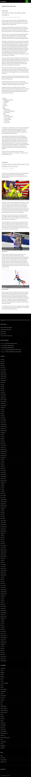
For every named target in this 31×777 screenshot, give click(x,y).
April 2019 (2, 541)
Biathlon (2, 674)
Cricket (2, 680)
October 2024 (3, 403)
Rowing (2, 714)
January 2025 (3, 396)
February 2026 (3, 369)
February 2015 (3, 631)
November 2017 (3, 570)
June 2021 (2, 487)
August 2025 (3, 382)
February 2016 (3, 606)
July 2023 (2, 434)
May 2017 (2, 579)
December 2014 (3, 635)
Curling (2, 685)
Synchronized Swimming (5, 737)
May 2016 (2, 602)
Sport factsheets (3, 731)
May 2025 (2, 388)
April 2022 (2, 466)
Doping (2, 687)
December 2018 (3, 549)
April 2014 (2, 652)
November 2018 (3, 551)
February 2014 (3, 656)
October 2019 (3, 528)
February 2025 (3, 394)
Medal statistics (3, 706)
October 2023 (3, 428)
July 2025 (2, 384)
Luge (1, 703)
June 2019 (2, 537)
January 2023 (3, 447)
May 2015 (2, 625)
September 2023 (3, 430)
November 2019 (3, 526)
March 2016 (3, 604)
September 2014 (3, 641)
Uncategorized (5, 10)
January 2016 (3, 608)
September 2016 (3, 593)
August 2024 (3, 407)
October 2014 (3, 639)
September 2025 (3, 380)
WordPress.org (3, 761)
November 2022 (3, 451)
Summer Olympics (4, 733)
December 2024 (3, 399)
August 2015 (3, 618)
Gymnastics (3, 697)
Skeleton (2, 720)
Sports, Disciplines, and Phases (14, 14)
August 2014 (3, 644)
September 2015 (3, 616)
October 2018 (3, 554)
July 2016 (2, 597)
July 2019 (2, 535)
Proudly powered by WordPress (5, 775)
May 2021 (2, 489)
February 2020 (3, 520)
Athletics (2, 670)
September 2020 (3, 505)
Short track (3, 718)
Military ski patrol (4, 708)
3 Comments (18, 17)
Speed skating (3, 729)
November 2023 (3, 426)
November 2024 (3, 401)
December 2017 (3, 568)
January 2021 (3, 497)
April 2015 (2, 627)
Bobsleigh (2, 676)
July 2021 (2, 484)
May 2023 (2, 438)
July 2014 (2, 646)
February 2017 (3, 585)
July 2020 (2, 510)
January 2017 (3, 587)
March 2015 (3, 629)
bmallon (12, 17)
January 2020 (3, 522)
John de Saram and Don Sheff (6, 329)
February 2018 (3, 564)
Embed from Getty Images (5, 231)
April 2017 (2, 581)
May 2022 (2, 463)
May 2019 (2, 539)
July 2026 (2, 359)
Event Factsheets (4, 689)
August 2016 (3, 595)
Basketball (2, 672)
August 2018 (3, 558)
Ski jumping (3, 722)
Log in (2, 755)
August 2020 (3, 507)
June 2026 (2, 361)
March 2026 (3, 367)
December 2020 (3, 499)
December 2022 (3, 449)
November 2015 (3, 612)
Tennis (2, 739)
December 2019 (3, 524)
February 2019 (3, 545)
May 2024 (2, 413)
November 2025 (3, 376)
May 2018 (2, 562)
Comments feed (3, 759)
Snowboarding (3, 724)
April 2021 (2, 491)
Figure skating (3, 691)
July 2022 (2, 459)
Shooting (2, 716)
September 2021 (3, 480)
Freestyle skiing (3, 695)
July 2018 (2, 560)
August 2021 (3, 482)
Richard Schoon (3, 331)
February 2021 (3, 495)
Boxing (2, 678)
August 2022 (3, 457)
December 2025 (3, 373)
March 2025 (3, 392)
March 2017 (3, 583)
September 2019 (3, 530)
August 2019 (3, 533)
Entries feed (3, 757)
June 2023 (2, 436)
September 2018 (3, 556)
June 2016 (2, 600)
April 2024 (2, 415)
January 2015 (3, 633)
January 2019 (3, 547)
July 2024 (2, 409)
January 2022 (3, 472)
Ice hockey (2, 699)
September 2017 (3, 574)
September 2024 (3, 405)
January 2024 (3, 422)
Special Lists (3, 727)
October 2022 (3, 453)
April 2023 (2, 440)
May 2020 (2, 514)
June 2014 (2, 648)
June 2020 (2, 512)
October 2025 (3, 378)
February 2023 (3, 445)
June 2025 (2, 386)
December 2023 (3, 424)
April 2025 (2, 390)
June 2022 (2, 461)
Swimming (2, 735)
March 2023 (3, 443)
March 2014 (3, 654)
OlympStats (3, 1)
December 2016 (3, 589)
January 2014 (3, 658)
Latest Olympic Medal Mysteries (11, 343)
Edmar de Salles (3, 333)
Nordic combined (4, 712)
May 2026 (2, 363)
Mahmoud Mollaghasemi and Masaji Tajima (13, 349)
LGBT (1, 701)
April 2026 (2, 365)
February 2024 (3, 420)
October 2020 (3, 503)
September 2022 (3, 455)
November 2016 (3, 591)
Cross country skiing (4, 683)
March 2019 (3, 543)
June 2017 (2, 577)
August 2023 (3, 432)
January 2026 (3, 371)
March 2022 (3, 468)
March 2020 (3, 518)
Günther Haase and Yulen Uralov (6, 335)
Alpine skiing (3, 668)
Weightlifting (3, 745)
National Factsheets (4, 710)
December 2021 (3, 474)
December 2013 (3, 660)
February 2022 (3, 470)
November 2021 (3, 476)
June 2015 (2, 623)
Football (2, 693)
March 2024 (3, 417)
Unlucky (2, 743)
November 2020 (3, 501)
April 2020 (2, 516)
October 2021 (3, 478)
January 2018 (3, 566)
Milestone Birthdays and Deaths (6, 327)
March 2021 (3, 493)
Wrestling (2, 747)
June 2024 (2, 411)
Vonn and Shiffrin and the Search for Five (15, 165)
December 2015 (3, 610)
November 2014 (3, 637)
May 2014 (2, 650)
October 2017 (3, 572)
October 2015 (3, 614)
